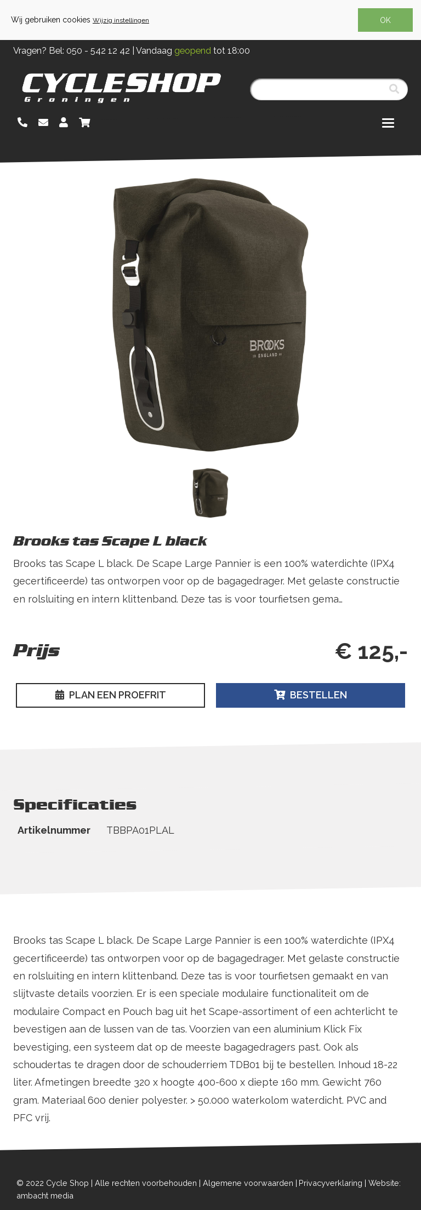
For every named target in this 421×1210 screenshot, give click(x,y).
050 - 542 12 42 (98, 50)
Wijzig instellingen (121, 20)
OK (385, 20)
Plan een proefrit (110, 695)
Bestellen (310, 695)
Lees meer (39, 616)
